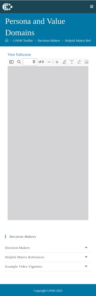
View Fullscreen (19, 55)
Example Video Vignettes (48, 266)
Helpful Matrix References (48, 257)
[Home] (6, 40)
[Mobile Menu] (91, 7)
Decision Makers (48, 247)
